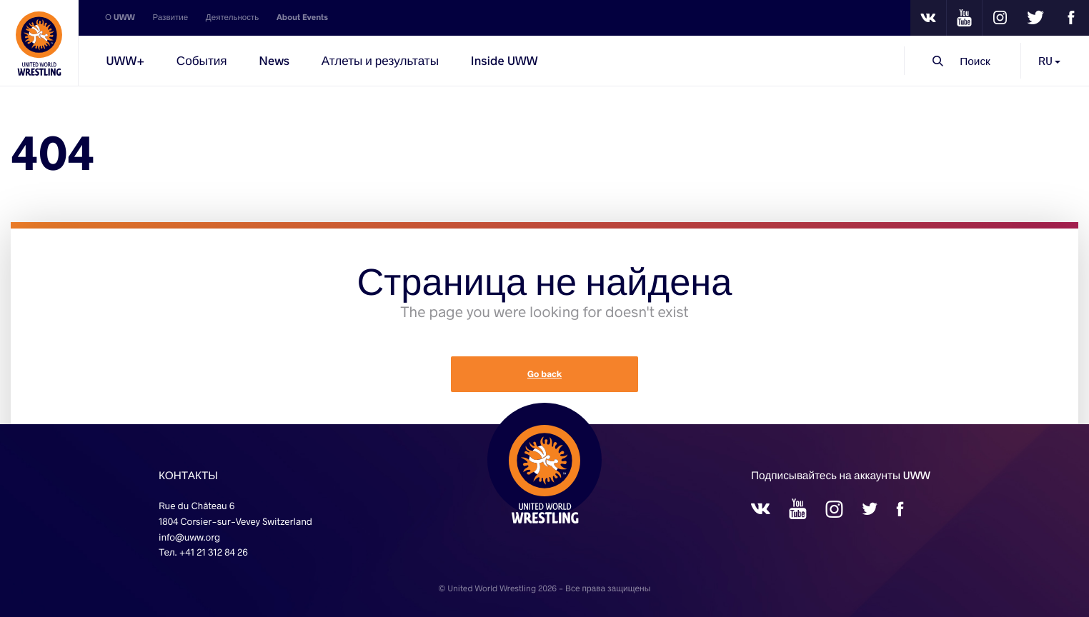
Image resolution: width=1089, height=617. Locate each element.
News (274, 60)
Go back (544, 374)
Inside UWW (504, 60)
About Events (302, 17)
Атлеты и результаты (380, 60)
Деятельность (232, 17)
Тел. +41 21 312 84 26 (203, 552)
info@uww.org (189, 537)
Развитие (170, 17)
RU (1049, 61)
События (201, 60)
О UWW (120, 17)
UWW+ (125, 60)
